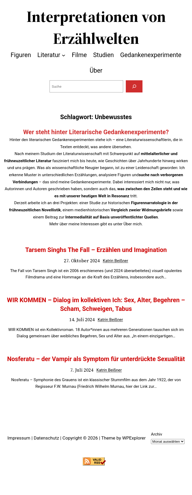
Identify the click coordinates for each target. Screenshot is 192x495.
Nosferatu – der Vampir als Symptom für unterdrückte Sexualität (96, 359)
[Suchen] (134, 86)
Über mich (132, 224)
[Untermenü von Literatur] (63, 55)
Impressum (18, 438)
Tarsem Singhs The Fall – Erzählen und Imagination (96, 250)
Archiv (156, 434)
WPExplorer (134, 438)
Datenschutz (46, 438)
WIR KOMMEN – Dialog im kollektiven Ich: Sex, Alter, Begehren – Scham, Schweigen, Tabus (96, 304)
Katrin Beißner (115, 260)
